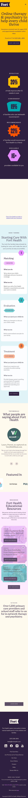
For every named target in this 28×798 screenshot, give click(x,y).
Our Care (14, 758)
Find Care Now (14, 751)
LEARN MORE (14, 708)
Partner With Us (14, 770)
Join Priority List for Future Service (14, 755)
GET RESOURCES (14, 591)
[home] (5, 4)
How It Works (14, 761)
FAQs (14, 767)
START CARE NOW (13, 43)
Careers (14, 764)
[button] (26, 4)
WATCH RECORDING (10, 545)
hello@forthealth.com (14, 741)
